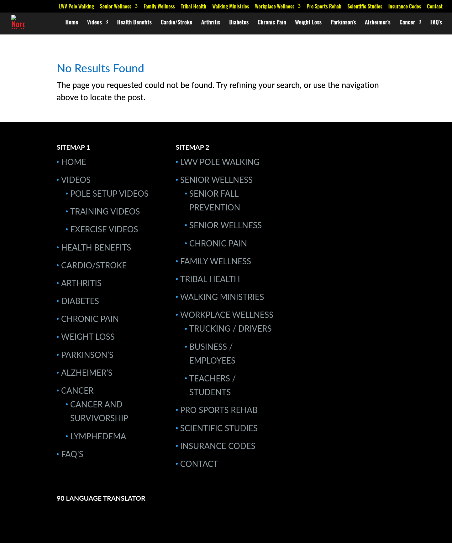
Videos (94, 23)
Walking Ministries (230, 7)
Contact (435, 7)
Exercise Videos (104, 229)
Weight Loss (308, 23)
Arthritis (210, 23)
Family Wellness (159, 7)
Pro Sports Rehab (324, 7)
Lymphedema (98, 436)
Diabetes (239, 23)
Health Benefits (134, 23)
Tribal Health (193, 7)
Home (72, 23)
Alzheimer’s (378, 23)
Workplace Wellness (274, 7)
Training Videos (105, 211)
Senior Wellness (115, 7)
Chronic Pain (272, 23)
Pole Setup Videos (109, 194)
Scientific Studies (364, 7)
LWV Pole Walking (76, 7)
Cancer (407, 23)
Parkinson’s (343, 23)
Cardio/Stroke (176, 23)
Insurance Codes (404, 7)
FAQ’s (436, 23)
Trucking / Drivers (230, 328)
